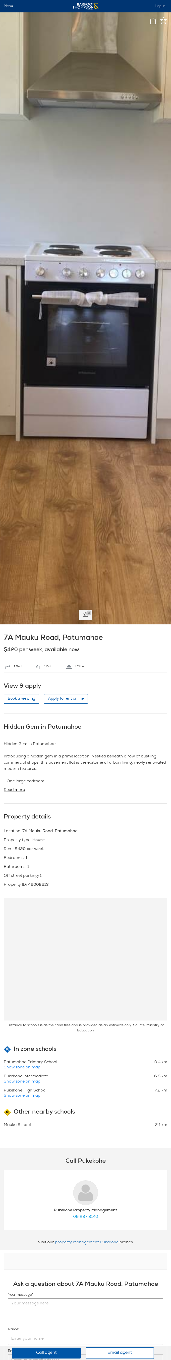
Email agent (120, 1353)
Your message (20, 1295)
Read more (14, 790)
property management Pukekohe (87, 1243)
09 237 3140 (85, 1217)
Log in (160, 6)
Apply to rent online (66, 699)
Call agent (46, 1353)
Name (13, 1329)
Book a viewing (21, 699)
